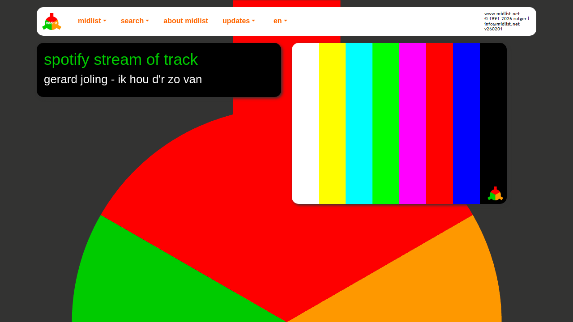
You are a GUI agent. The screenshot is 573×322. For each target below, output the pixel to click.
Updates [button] (236, 21)
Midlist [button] (89, 21)
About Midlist (185, 21)
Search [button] (132, 21)
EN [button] (278, 21)
